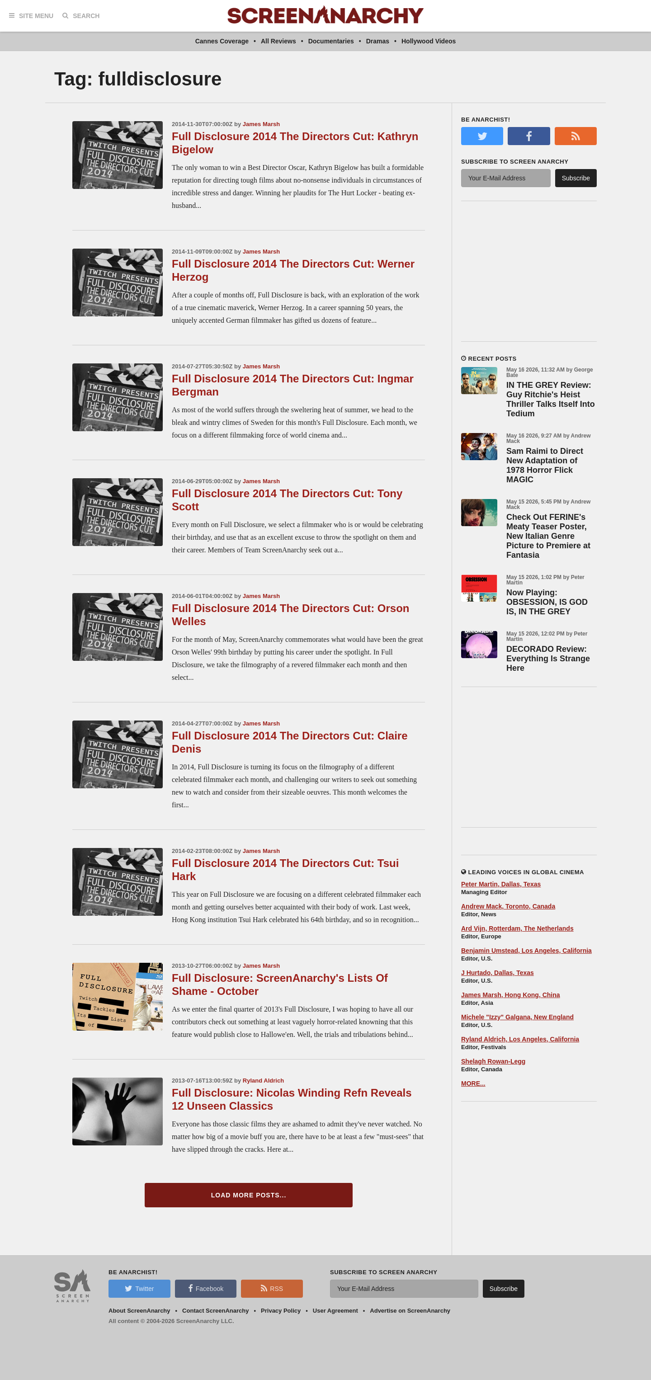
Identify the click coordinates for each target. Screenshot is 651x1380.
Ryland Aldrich (263, 1080)
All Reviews (278, 41)
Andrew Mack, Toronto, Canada (508, 906)
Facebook (205, 1288)
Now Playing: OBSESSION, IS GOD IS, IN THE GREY (547, 602)
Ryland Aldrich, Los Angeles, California (520, 1039)
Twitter (139, 1288)
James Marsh (261, 124)
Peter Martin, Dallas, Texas (501, 884)
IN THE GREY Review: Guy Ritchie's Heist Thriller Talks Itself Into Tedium (550, 399)
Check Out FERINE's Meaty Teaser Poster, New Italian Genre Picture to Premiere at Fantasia (548, 536)
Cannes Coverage (222, 41)
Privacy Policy (281, 1310)
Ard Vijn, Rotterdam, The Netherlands (517, 928)
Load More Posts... (249, 1195)
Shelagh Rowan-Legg (493, 1061)
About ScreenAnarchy (139, 1310)
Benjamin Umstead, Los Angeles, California (526, 950)
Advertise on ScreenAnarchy (410, 1310)
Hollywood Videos (428, 41)
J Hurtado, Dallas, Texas (497, 972)
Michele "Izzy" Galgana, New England (517, 1017)
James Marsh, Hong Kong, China (510, 994)
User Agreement (335, 1310)
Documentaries (331, 41)
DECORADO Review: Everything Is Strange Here (548, 659)
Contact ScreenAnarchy (215, 1310)
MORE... (473, 1083)
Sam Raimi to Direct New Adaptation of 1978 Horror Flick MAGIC (544, 465)
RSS (272, 1288)
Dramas (377, 41)
